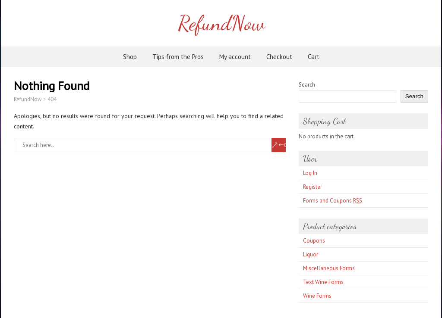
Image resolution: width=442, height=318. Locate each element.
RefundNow (221, 23)
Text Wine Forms (323, 282)
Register (312, 186)
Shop (130, 57)
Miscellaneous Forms (329, 268)
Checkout (279, 57)
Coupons (314, 240)
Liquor (310, 254)
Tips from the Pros (178, 57)
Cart (313, 57)
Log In (310, 173)
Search (307, 84)
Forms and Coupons (332, 200)
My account (235, 57)
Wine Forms (317, 295)
